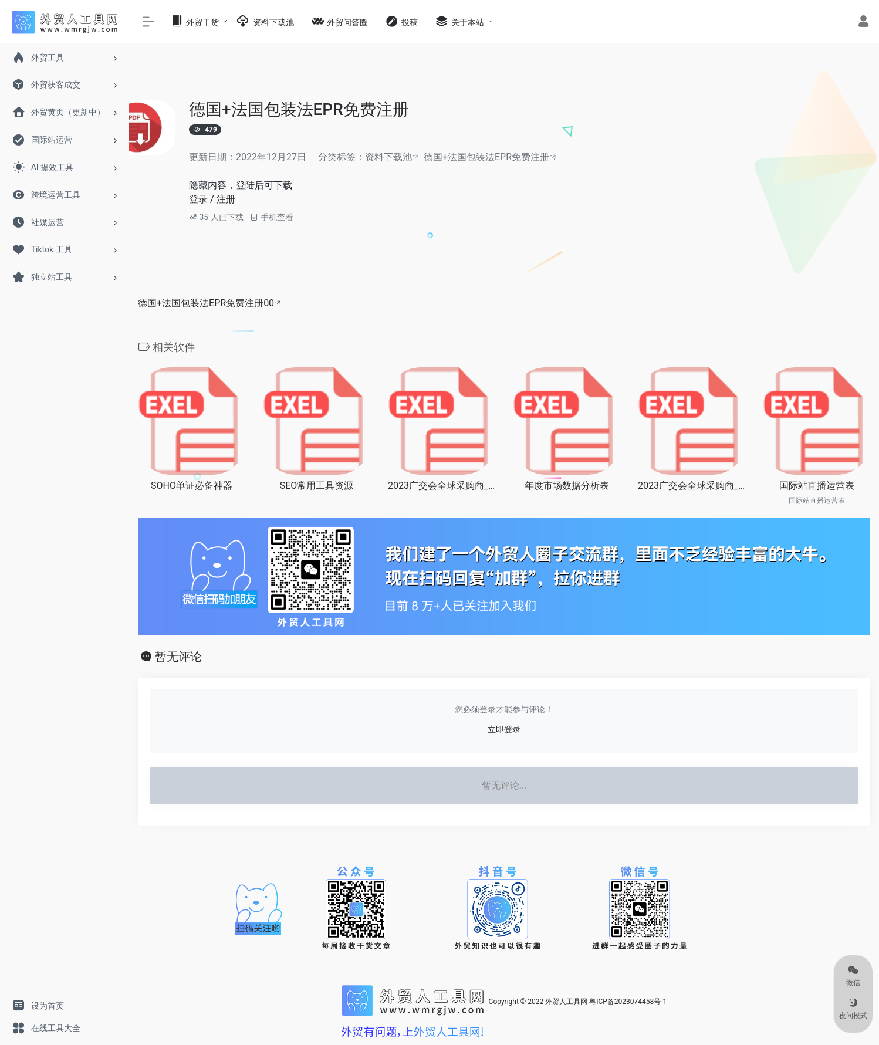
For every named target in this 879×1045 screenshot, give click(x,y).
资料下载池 (388, 157)
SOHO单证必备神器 (191, 485)
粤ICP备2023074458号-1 (628, 1001)
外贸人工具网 (566, 1001)
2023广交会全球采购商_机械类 (691, 485)
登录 (198, 199)
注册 (226, 199)
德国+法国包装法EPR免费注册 (486, 157)
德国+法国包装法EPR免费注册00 (206, 303)
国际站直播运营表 (816, 485)
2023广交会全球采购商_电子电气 (441, 485)
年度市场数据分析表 (567, 485)
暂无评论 (178, 657)
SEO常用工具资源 (317, 485)
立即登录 (504, 729)
